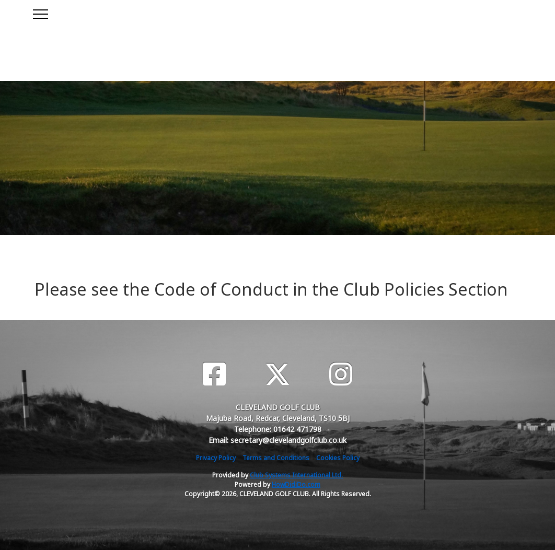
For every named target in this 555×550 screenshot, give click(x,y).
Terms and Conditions (275, 457)
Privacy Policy (216, 457)
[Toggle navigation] (40, 12)
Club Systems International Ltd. (296, 475)
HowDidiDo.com (296, 484)
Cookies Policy (338, 457)
